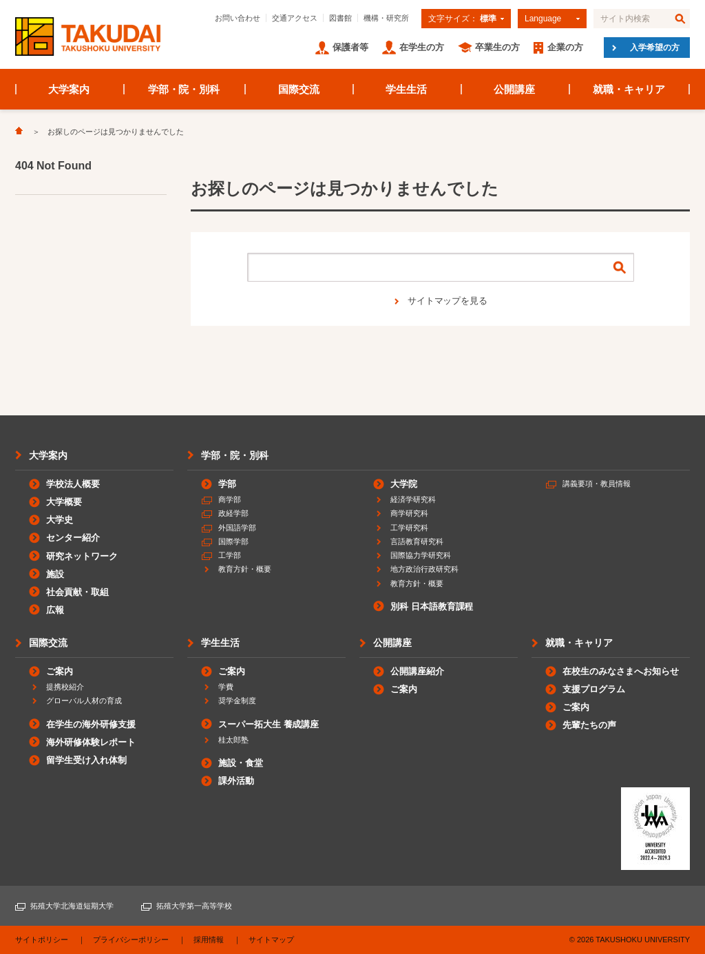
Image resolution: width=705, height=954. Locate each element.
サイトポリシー (41, 939)
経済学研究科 (413, 499)
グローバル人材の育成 (84, 700)
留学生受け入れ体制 (86, 760)
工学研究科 (409, 527)
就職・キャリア (629, 89)
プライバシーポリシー (131, 939)
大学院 (403, 484)
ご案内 (59, 671)
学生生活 (406, 89)
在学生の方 (421, 47)
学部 (227, 484)
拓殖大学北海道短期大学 (72, 906)
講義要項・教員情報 (596, 483)
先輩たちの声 (589, 725)
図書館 (340, 18)
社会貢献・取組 (77, 592)
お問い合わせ (237, 18)
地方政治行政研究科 (424, 569)
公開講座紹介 (417, 671)
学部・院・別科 (184, 89)
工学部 (229, 555)
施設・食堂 (240, 763)
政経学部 (233, 513)
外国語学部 (237, 527)
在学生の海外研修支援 (91, 724)
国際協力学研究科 (420, 555)
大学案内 (69, 89)
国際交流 (298, 89)
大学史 (59, 520)
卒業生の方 (497, 47)
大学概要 (64, 502)
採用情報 (208, 939)
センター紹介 (73, 537)
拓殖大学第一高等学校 (194, 906)
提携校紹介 (65, 687)
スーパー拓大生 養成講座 (268, 724)
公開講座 (514, 89)
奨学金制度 (237, 700)
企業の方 (565, 47)
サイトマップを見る (448, 300)
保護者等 (350, 47)
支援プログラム (593, 689)
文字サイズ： (462, 18)
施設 (55, 574)
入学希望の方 (655, 47)
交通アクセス (294, 18)
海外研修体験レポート (91, 742)
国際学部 (233, 541)
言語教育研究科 (416, 541)
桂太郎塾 (233, 740)
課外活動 (236, 781)
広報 (55, 610)
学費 (225, 687)
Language (543, 18)
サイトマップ (271, 939)
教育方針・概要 (244, 569)
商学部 (229, 499)
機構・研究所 (386, 18)
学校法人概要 (73, 484)
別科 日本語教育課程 (431, 606)
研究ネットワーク (82, 556)
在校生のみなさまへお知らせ (620, 671)
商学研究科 (409, 513)
